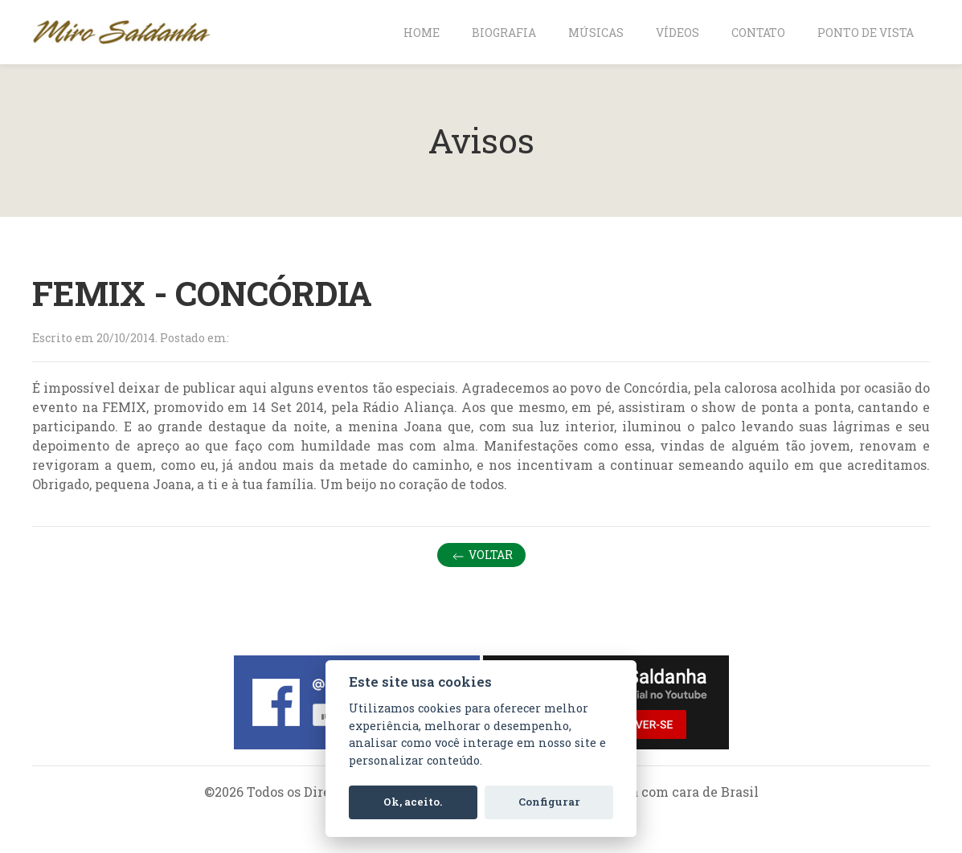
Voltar (481, 555)
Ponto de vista (865, 32)
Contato (758, 32)
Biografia (504, 32)
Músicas (596, 32)
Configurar (549, 801)
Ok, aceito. (412, 801)
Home (421, 32)
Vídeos (677, 32)
